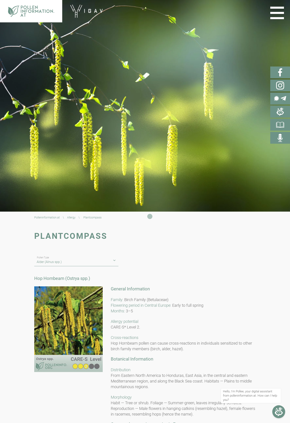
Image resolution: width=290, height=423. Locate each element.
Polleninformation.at (47, 217)
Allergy (71, 217)
